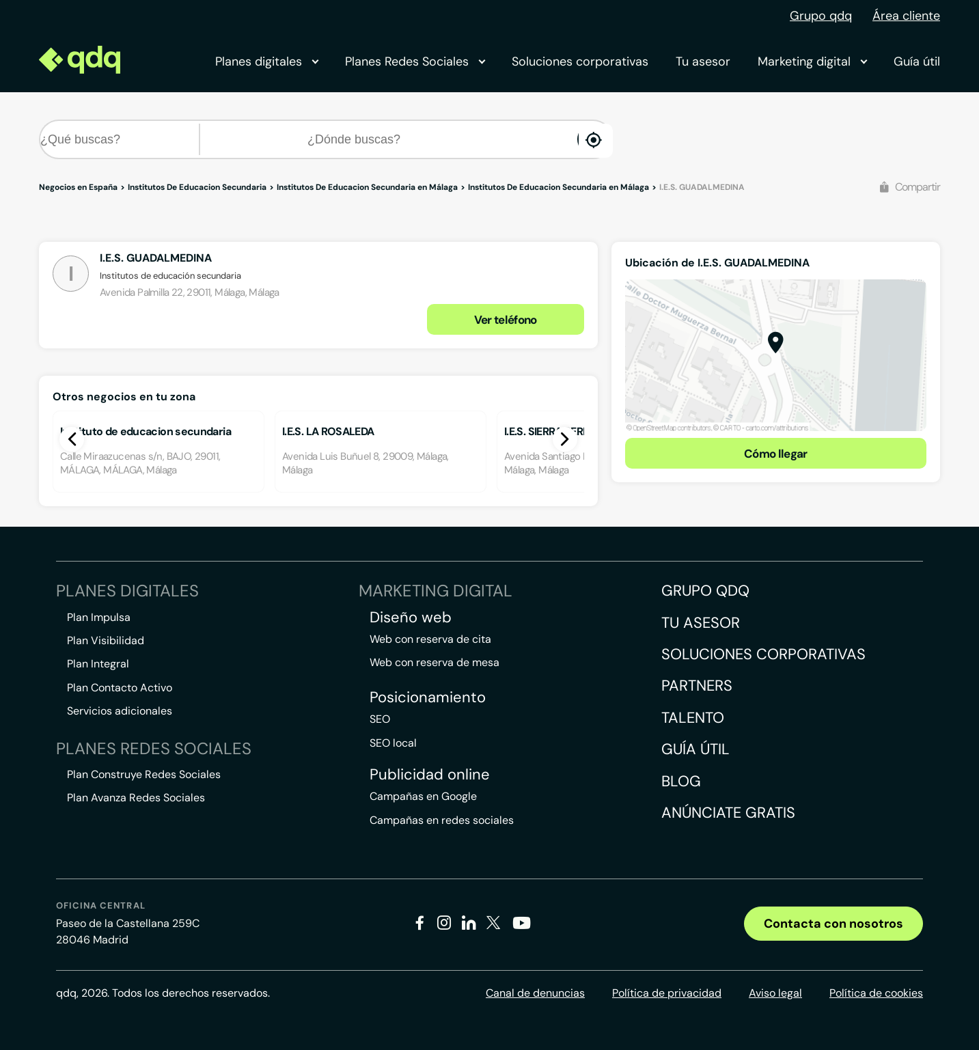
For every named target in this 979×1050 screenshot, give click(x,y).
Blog (681, 781)
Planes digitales (266, 61)
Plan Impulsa (98, 617)
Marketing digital (812, 61)
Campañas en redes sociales (442, 820)
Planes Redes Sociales (414, 61)
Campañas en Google (423, 796)
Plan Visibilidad (105, 640)
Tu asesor (703, 61)
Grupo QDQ (705, 590)
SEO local (393, 743)
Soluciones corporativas (580, 61)
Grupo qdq (821, 16)
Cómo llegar (776, 453)
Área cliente (906, 16)
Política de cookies (876, 993)
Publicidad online (430, 775)
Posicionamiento (428, 697)
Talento (692, 718)
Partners (696, 685)
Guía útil (917, 61)
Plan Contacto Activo (119, 687)
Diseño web (411, 617)
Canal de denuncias (535, 993)
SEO (380, 719)
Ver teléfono (505, 319)
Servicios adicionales (119, 711)
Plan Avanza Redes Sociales (136, 797)
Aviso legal (775, 993)
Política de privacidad (666, 993)
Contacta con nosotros (833, 923)
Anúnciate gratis (728, 813)
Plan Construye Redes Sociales (144, 774)
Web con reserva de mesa (434, 662)
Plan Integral (98, 664)
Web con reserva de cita (430, 639)
